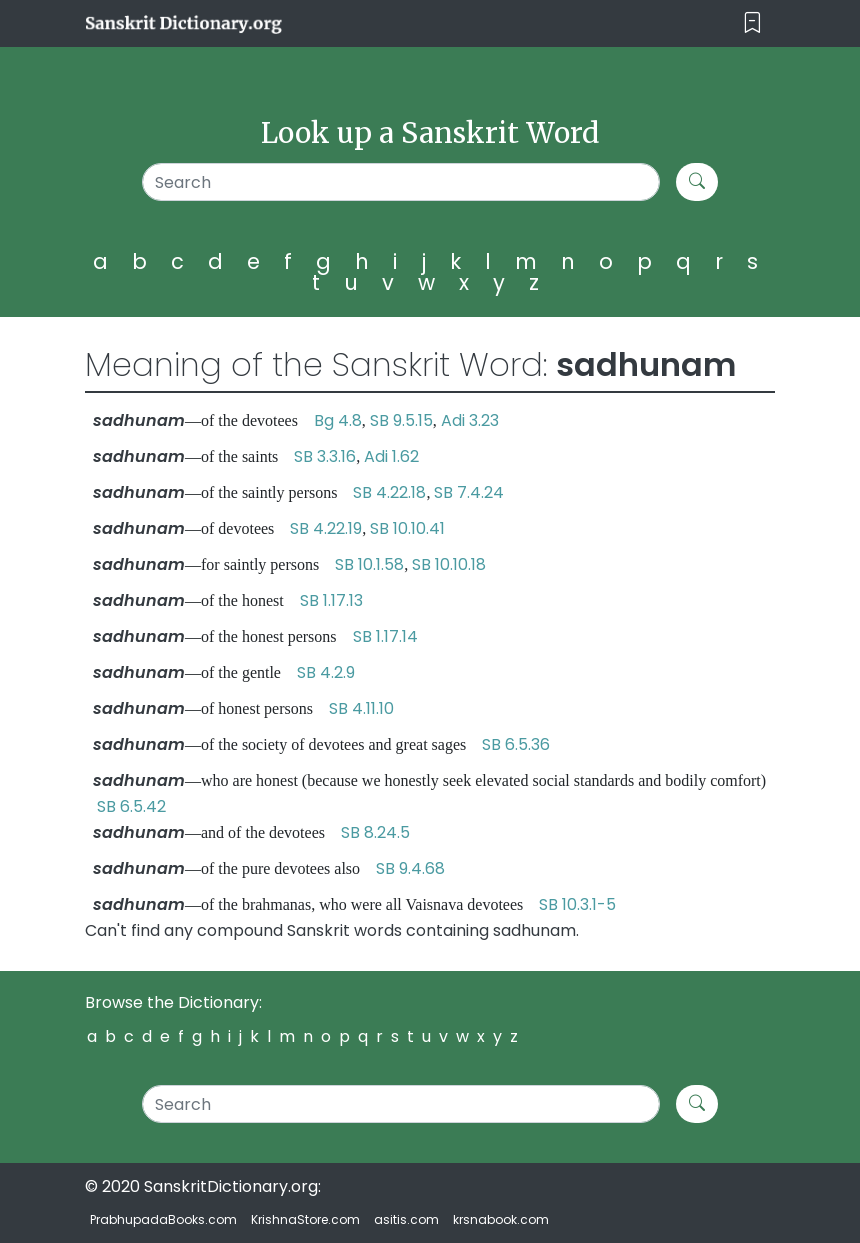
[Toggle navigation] (752, 23)
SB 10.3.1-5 (577, 904)
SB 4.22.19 (326, 528)
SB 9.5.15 (401, 420)
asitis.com (406, 1219)
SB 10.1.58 (369, 564)
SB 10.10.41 (407, 528)
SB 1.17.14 (385, 636)
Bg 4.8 (338, 420)
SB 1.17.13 (331, 600)
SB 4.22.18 (389, 492)
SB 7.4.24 (469, 492)
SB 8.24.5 (375, 832)
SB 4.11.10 (361, 708)
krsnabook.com (501, 1219)
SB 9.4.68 (410, 868)
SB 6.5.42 (131, 806)
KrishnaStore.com (305, 1219)
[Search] (401, 182)
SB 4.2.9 (326, 672)
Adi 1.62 (391, 456)
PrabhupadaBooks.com (163, 1219)
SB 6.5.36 (516, 744)
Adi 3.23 (470, 420)
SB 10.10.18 (449, 564)
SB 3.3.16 (325, 456)
